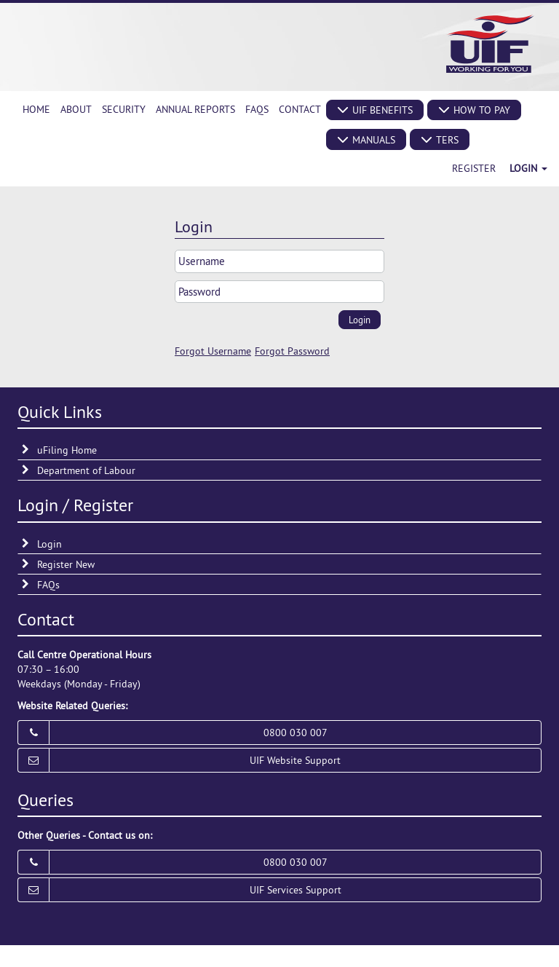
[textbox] (279, 261)
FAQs (257, 109)
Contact (300, 109)
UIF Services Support (295, 889)
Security (124, 109)
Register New (66, 564)
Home (36, 109)
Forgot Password (292, 351)
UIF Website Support (295, 760)
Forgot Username (213, 351)
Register (474, 168)
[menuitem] (36, 109)
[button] (375, 110)
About (76, 109)
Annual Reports (195, 109)
